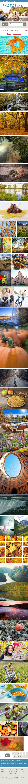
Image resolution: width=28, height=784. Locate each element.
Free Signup (3, 771)
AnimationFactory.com (19, 778)
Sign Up (2, 1)
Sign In (8, 1)
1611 (19, 757)
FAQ (17, 771)
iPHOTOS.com (12, 778)
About (2, 769)
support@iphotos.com (7, 763)
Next (24, 757)
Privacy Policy (11, 771)
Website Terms (9, 769)
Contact (13, 1)
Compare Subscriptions (19, 769)
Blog (16, 774)
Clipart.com (6, 778)
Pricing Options (20, 20)
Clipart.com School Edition (7, 774)
